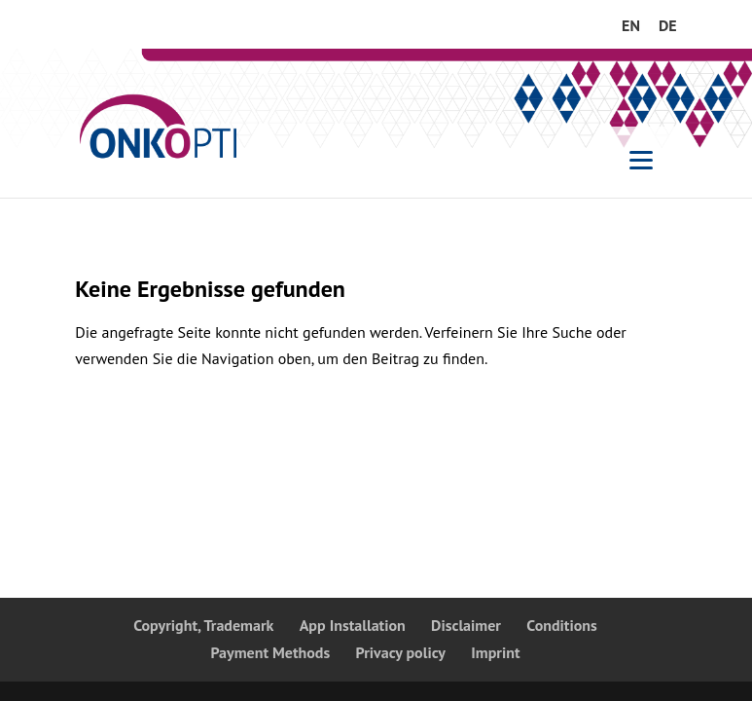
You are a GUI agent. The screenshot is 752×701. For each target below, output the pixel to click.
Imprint (495, 652)
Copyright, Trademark (203, 625)
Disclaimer (466, 625)
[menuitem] (631, 31)
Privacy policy (401, 652)
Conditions (561, 625)
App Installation (353, 625)
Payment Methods (270, 652)
